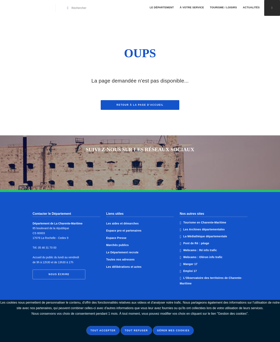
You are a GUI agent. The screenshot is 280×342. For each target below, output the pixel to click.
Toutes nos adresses (120, 259)
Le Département (162, 7)
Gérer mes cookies (173, 330)
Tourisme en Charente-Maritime (204, 222)
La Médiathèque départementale (205, 236)
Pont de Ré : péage (196, 243)
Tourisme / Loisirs (223, 7)
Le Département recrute (122, 252)
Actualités (251, 7)
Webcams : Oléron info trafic (203, 257)
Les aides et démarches (122, 223)
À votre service (192, 7)
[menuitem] (162, 8)
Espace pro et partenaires (124, 230)
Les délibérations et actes (124, 266)
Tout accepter (103, 330)
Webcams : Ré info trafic (200, 250)
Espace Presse (116, 237)
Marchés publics (117, 245)
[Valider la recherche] (68, 8)
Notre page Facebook (125, 167)
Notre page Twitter (140, 167)
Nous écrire (59, 274)
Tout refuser (136, 330)
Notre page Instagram (154, 167)
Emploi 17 (190, 271)
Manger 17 (190, 264)
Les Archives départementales (204, 229)
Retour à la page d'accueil (140, 106)
